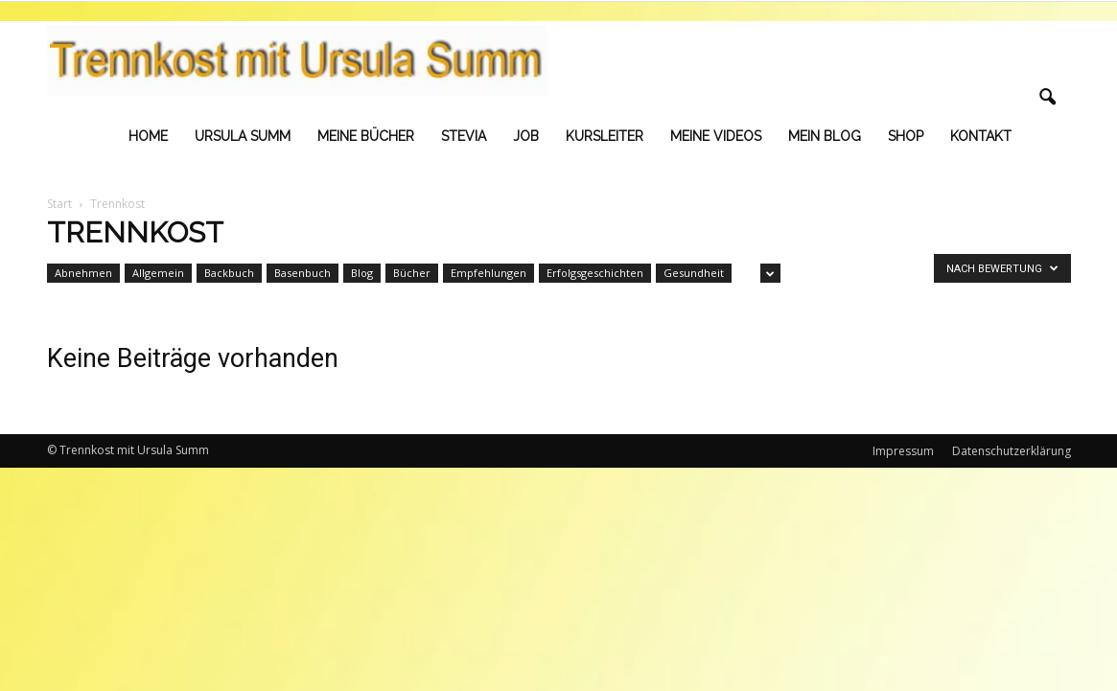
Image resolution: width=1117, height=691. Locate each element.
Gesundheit (693, 272)
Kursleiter (604, 136)
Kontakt (981, 136)
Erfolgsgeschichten (595, 272)
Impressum (903, 451)
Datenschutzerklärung (1011, 451)
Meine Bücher (365, 136)
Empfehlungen (488, 272)
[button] (1048, 98)
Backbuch (229, 272)
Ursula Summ (243, 136)
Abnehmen (83, 272)
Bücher (412, 272)
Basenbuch (302, 272)
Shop (905, 136)
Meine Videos (715, 136)
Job (526, 136)
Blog (362, 272)
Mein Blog (824, 136)
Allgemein (158, 272)
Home (148, 136)
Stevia (463, 136)
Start (59, 204)
